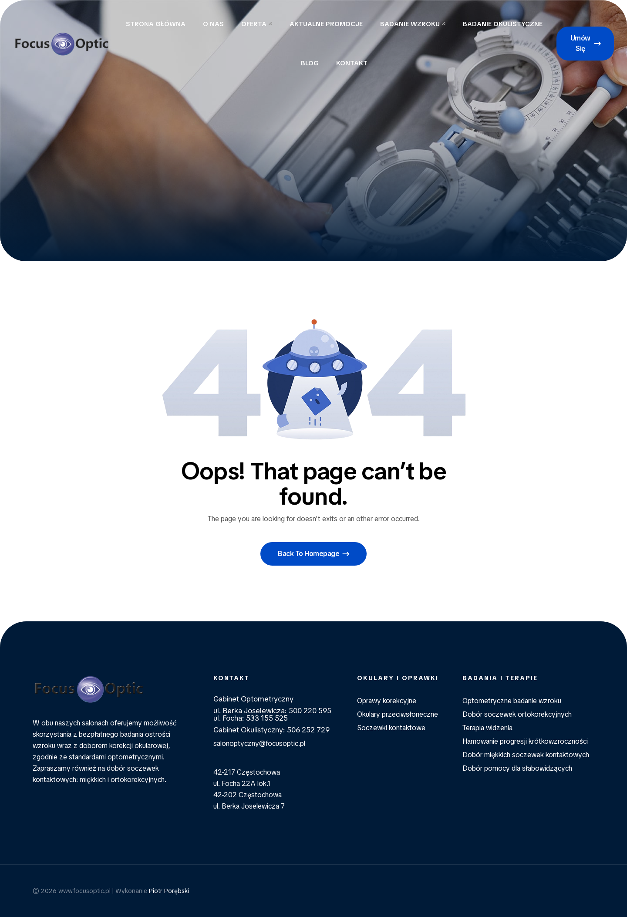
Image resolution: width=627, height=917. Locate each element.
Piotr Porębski (169, 891)
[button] (585, 44)
